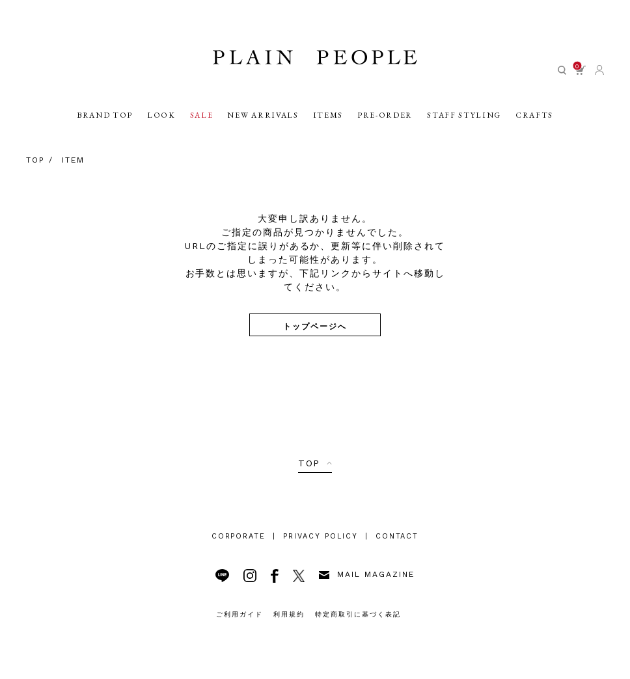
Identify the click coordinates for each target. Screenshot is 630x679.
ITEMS (328, 118)
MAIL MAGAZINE (366, 574)
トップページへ (315, 325)
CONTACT (397, 536)
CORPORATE (239, 536)
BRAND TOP (105, 118)
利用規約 (289, 614)
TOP (309, 463)
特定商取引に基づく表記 (358, 614)
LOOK (161, 118)
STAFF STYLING (464, 118)
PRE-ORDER (385, 118)
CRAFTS (534, 118)
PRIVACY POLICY (320, 536)
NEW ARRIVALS (262, 118)
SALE (201, 118)
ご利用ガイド (239, 614)
